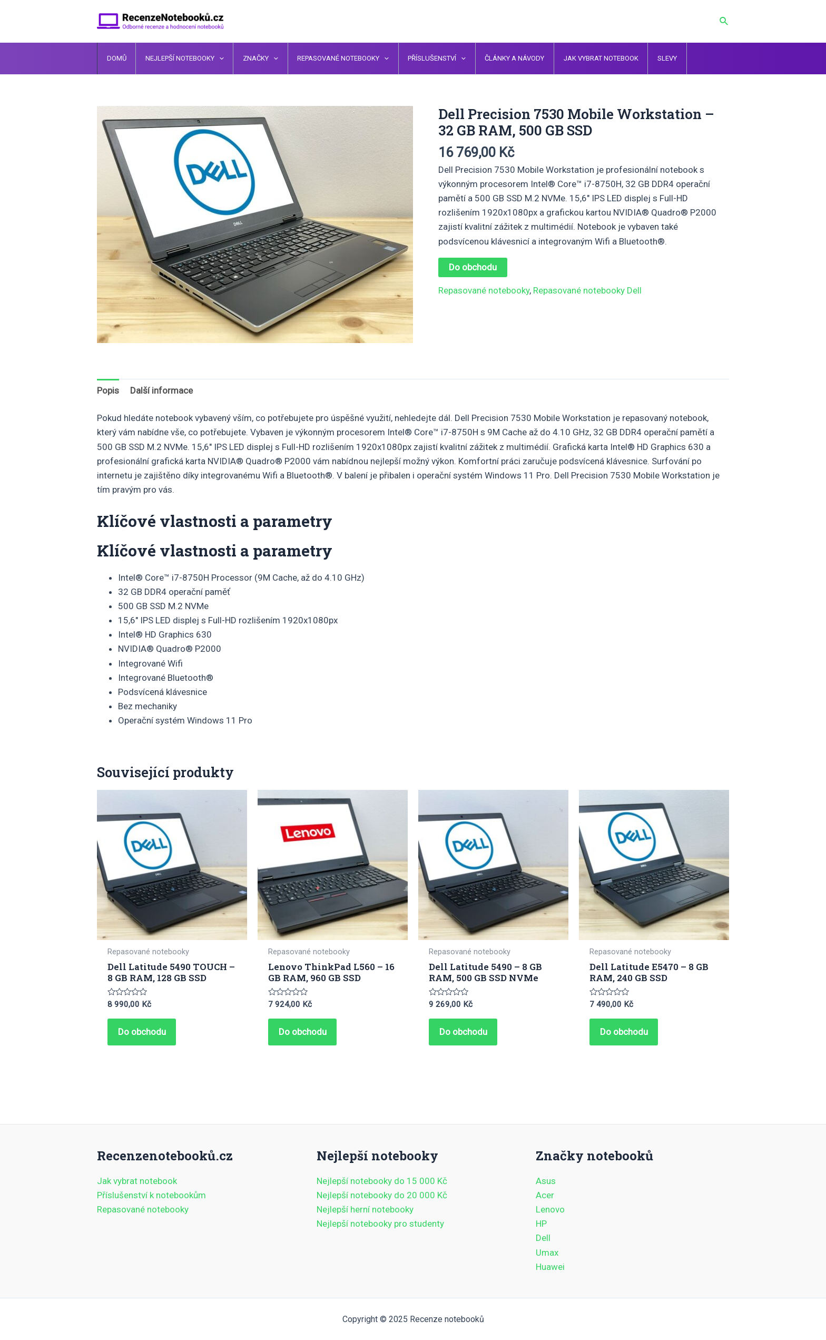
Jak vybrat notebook (137, 1181)
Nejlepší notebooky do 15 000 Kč (382, 1181)
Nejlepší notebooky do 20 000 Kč (382, 1195)
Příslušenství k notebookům (151, 1195)
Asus (546, 1181)
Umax (547, 1252)
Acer (545, 1195)
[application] (212, 58)
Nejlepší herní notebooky (365, 1209)
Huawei (550, 1266)
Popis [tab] (108, 390)
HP (541, 1224)
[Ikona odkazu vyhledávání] (724, 21)
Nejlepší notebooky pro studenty (380, 1224)
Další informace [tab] (161, 390)
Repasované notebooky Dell (587, 290)
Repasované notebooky (483, 290)
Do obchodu (473, 267)
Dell (543, 1238)
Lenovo (550, 1209)
